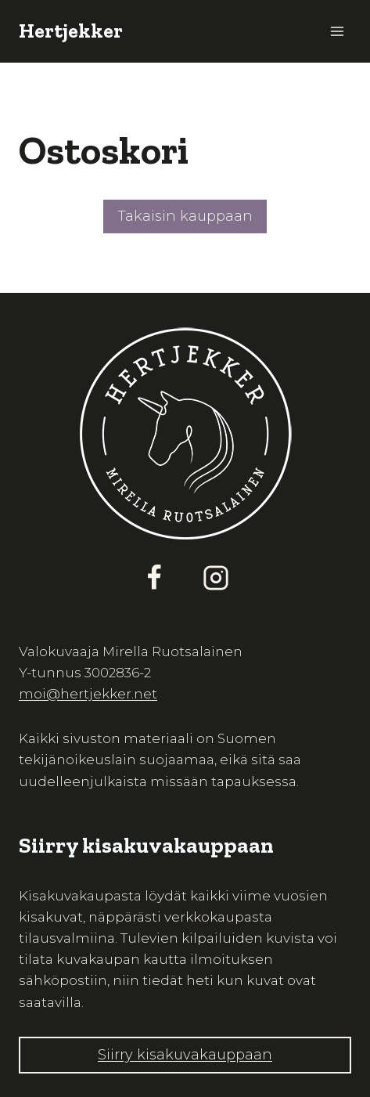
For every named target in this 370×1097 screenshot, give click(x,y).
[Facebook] (154, 577)
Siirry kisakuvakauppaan (185, 1054)
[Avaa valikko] (336, 31)
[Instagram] (215, 577)
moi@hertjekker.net (88, 694)
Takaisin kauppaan (185, 216)
